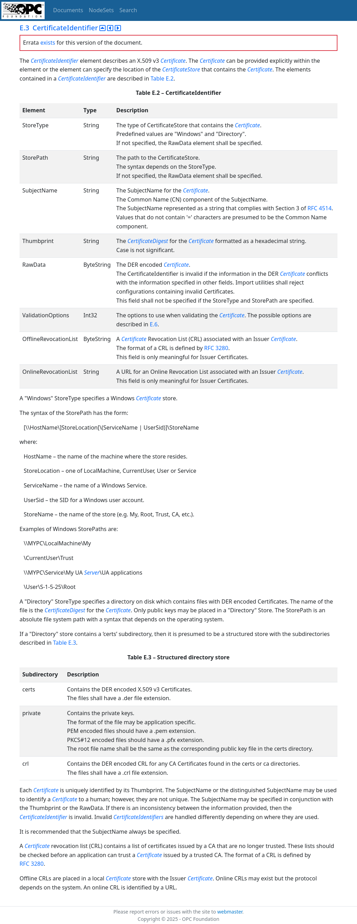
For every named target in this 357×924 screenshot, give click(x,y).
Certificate (172, 61)
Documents (68, 10)
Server (91, 572)
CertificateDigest (148, 241)
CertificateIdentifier (54, 61)
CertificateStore (181, 69)
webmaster (229, 911)
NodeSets (101, 10)
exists (47, 42)
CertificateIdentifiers (138, 817)
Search (128, 10)
